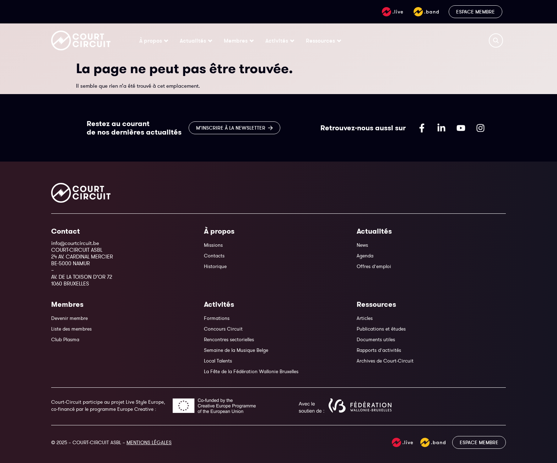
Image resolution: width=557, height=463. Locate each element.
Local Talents (218, 361)
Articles (365, 318)
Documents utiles (376, 339)
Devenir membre (69, 318)
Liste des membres (71, 329)
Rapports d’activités (379, 350)
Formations (216, 318)
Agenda (365, 255)
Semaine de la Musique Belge (236, 350)
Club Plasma (65, 339)
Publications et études (381, 329)
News (362, 245)
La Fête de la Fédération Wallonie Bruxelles (251, 371)
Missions (213, 245)
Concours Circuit (223, 329)
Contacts (214, 255)
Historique (215, 266)
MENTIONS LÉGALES (149, 442)
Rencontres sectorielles (229, 339)
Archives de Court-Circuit (385, 361)
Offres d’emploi (374, 266)
